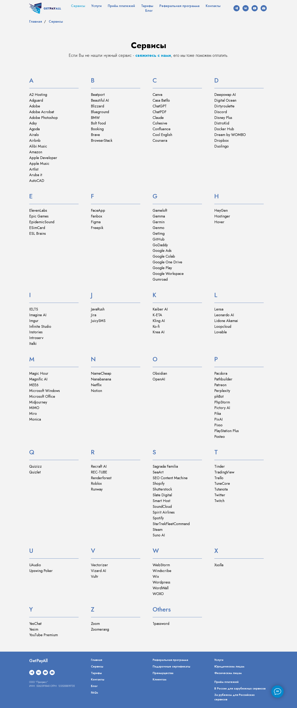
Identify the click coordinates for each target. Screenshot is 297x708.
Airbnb (35, 140)
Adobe (34, 106)
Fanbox (96, 216)
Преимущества (163, 673)
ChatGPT (160, 106)
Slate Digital (162, 495)
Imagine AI (37, 315)
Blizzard (97, 106)
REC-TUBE (99, 472)
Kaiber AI (160, 309)
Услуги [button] (96, 5)
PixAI (218, 419)
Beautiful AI (100, 100)
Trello (218, 478)
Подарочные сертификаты (171, 666)
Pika (217, 413)
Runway (97, 489)
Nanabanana (101, 379)
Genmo (158, 227)
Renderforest (101, 478)
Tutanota (221, 489)
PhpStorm (222, 402)
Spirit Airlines (164, 512)
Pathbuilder (223, 379)
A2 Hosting (38, 94)
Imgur (33, 320)
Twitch (219, 500)
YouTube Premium (43, 635)
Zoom (95, 623)
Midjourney (38, 402)
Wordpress (161, 582)
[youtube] (255, 8)
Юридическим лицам (229, 666)
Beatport (98, 94)
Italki (33, 343)
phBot (219, 396)
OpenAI (159, 379)
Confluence (162, 129)
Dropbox (221, 140)
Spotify (158, 518)
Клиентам (159, 679)
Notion (96, 390)
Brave (95, 134)
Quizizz (35, 466)
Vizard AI (98, 570)
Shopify (159, 483)
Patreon (220, 385)
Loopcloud (222, 326)
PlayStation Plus (226, 431)
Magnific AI (38, 379)
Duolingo (221, 146)
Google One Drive (167, 262)
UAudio (35, 565)
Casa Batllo (161, 100)
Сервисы (78, 5)
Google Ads (162, 250)
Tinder (219, 466)
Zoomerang (100, 629)
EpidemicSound (41, 222)
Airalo (34, 134)
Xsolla (218, 565)
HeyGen (221, 210)
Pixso (218, 425)
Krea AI (159, 332)
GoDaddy (160, 245)
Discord (220, 112)
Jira (93, 315)
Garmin (159, 222)
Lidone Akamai (226, 320)
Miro (33, 413)
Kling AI (159, 320)
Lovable (220, 332)
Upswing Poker (41, 570)
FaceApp (98, 210)
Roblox (96, 483)
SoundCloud (162, 506)
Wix (156, 576)
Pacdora (220, 373)
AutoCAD (36, 180)
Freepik (97, 227)
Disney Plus (223, 117)
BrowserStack (101, 140)
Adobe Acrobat (41, 112)
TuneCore (222, 483)
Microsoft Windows (44, 390)
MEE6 (33, 385)
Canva (157, 94)
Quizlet (35, 472)
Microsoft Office (42, 396)
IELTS (33, 309)
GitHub (159, 239)
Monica (35, 419)
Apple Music (39, 163)
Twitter (219, 495)
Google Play (162, 268)
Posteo (219, 436)
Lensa (218, 309)
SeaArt (158, 472)
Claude (158, 117)
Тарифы (147, 5)
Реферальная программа (179, 5)
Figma (96, 222)
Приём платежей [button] (121, 5)
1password (161, 623)
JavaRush (97, 309)
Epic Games (39, 216)
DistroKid (221, 123)
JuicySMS (98, 320)
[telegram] (236, 8)
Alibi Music (38, 146)
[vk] (245, 8)
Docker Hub (224, 129)
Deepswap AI (225, 94)
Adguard (36, 100)
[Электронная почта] (264, 8)
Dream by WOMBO (230, 134)
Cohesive (160, 123)
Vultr (94, 576)
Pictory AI (222, 407)
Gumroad (160, 279)
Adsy (33, 123)
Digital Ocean (225, 100)
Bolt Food (98, 123)
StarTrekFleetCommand (171, 524)
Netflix (96, 385)
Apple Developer (43, 157)
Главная (35, 21)
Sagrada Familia (165, 466)
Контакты (213, 5)
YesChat (35, 623)
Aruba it (35, 175)
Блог (149, 10)
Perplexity (222, 390)
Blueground (100, 112)
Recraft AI (99, 466)
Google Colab (164, 256)
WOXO (158, 593)
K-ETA (157, 315)
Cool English (162, 134)
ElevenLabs (38, 210)
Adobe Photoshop (43, 117)
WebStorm (161, 565)
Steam (157, 529)
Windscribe (162, 570)
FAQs (94, 693)
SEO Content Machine (170, 478)
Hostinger (222, 216)
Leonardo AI (224, 315)
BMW (95, 117)
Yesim (33, 629)
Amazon (35, 152)
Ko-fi (156, 326)
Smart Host (161, 500)
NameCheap (101, 373)
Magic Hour (38, 373)
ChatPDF (159, 112)
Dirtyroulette (224, 106)
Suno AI (159, 535)
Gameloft (160, 210)
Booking (97, 129)
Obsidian (160, 373)
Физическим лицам (228, 673)
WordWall (160, 588)
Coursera (160, 140)
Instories (36, 332)
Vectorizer (99, 565)
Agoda (34, 129)
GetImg (159, 233)
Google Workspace (168, 273)
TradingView (224, 472)
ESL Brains (37, 233)
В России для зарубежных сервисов (240, 688)
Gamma (159, 216)
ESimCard (37, 227)
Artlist (33, 169)
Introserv (36, 338)
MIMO (34, 407)
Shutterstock (162, 489)
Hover (219, 222)
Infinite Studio (40, 326)
